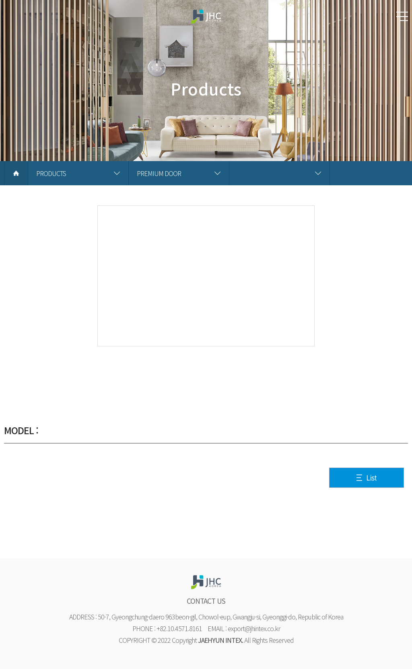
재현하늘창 (206, 20)
